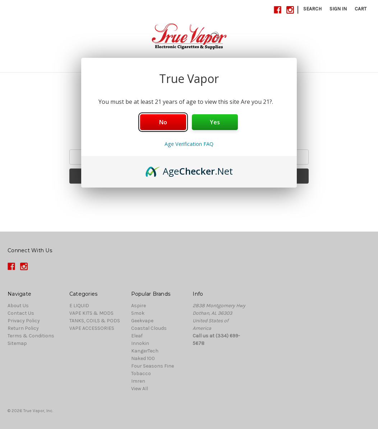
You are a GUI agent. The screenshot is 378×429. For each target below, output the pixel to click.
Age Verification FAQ (189, 143)
